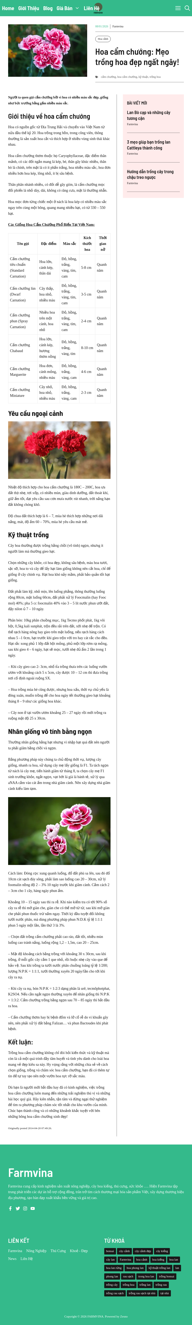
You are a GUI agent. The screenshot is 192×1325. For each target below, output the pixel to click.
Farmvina (117, 26)
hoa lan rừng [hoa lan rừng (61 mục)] (114, 1267)
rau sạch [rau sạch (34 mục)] (128, 1276)
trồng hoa (155, 76)
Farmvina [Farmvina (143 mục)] (125, 1259)
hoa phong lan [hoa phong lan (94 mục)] (135, 1267)
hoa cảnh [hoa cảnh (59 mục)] (141, 1259)
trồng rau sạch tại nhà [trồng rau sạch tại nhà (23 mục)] (142, 1293)
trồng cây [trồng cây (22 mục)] (112, 1284)
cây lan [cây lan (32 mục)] (110, 1259)
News (12, 1259)
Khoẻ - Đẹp (79, 1251)
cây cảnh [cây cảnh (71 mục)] (124, 1251)
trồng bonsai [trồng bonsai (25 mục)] (166, 1276)
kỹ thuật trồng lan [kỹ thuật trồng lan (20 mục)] (159, 1267)
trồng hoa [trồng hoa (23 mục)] (128, 1284)
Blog (48, 8)
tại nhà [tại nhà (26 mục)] (165, 1293)
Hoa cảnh (103, 38)
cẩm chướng (108, 76)
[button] (187, 8)
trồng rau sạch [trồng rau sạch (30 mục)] (115, 1293)
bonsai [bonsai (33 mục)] (110, 1251)
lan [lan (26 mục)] (177, 1267)
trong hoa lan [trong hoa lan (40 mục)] (146, 1276)
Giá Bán (69, 8)
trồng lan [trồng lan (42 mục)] (145, 1284)
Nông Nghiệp (36, 1251)
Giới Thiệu (28, 8)
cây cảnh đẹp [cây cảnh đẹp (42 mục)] (143, 1251)
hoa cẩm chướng (127, 76)
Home (8, 8)
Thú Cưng (58, 1251)
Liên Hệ (92, 8)
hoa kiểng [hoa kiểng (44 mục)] (158, 1259)
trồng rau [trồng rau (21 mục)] (161, 1284)
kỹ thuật (143, 76)
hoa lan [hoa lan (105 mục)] (173, 1259)
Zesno (124, 1316)
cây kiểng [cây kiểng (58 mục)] (162, 1251)
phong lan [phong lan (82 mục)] (112, 1276)
